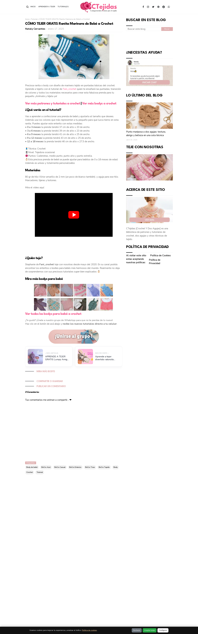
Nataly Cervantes (35, 29)
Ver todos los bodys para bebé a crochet (53, 314)
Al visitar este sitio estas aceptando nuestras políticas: (136, 259)
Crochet (29, 472)
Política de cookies (89, 630)
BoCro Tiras (90, 467)
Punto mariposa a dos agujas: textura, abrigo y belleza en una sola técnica (146, 133)
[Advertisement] (73, 246)
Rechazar (136, 630)
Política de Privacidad (154, 261)
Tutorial (34, 19)
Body (116, 467)
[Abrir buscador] (27, 7)
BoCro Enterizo (75, 467)
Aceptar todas (149, 630)
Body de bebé (32, 467)
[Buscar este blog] (143, 29)
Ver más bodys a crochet (99, 103)
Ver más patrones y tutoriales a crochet (52, 103)
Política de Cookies (160, 255)
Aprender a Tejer (46, 6)
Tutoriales (63, 6)
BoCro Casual (59, 467)
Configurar (163, 630)
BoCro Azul (46, 467)
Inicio (33, 6)
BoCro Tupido (104, 467)
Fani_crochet (69, 89)
